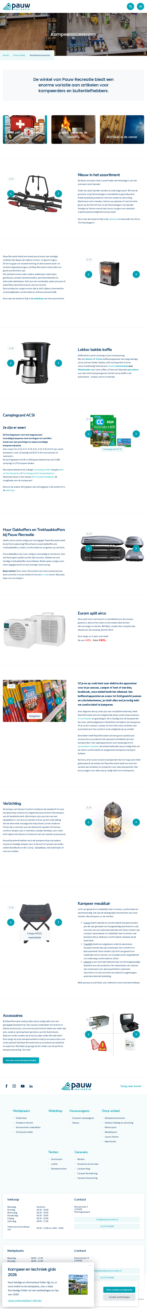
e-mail (45, 574)
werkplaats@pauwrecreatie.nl (107, 1270)
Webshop (55, 1111)
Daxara (75, 1123)
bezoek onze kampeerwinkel (21, 1060)
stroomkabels (84, 718)
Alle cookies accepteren (119, 1289)
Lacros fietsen (112, 1137)
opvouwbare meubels (88, 746)
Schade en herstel (24, 1123)
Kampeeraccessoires (115, 1118)
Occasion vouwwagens (83, 1118)
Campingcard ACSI (42, 469)
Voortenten (56, 1159)
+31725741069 (107, 1226)
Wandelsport (111, 1132)
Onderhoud (21, 1118)
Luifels (54, 1164)
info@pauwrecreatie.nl (107, 1219)
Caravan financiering (87, 1178)
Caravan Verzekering (87, 1173)
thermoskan (122, 366)
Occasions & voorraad (87, 1164)
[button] (10, 193)
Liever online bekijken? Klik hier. (25, 1300)
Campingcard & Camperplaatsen (38, 473)
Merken (81, 1159)
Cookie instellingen (119, 1297)
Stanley (112, 366)
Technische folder (24, 1132)
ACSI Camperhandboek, (43, 476)
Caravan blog (83, 1168)
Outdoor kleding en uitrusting (119, 1123)
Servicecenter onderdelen (28, 1127)
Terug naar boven (130, 1086)
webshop (113, 219)
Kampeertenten (59, 1168)
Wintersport (111, 1127)
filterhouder (84, 369)
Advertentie (110, 1141)
